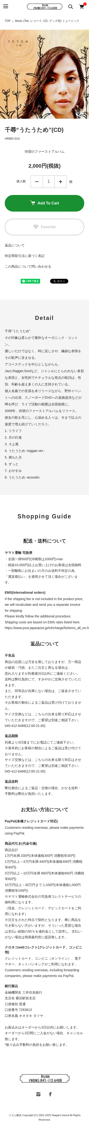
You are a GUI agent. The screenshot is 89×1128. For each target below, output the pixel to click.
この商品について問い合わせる (28, 266)
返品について (15, 245)
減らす (37, 182)
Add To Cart (44, 203)
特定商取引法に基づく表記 (25, 256)
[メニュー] (5, 6)
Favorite (44, 227)
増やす (60, 182)
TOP (7, 21)
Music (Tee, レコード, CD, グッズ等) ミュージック (47, 21)
